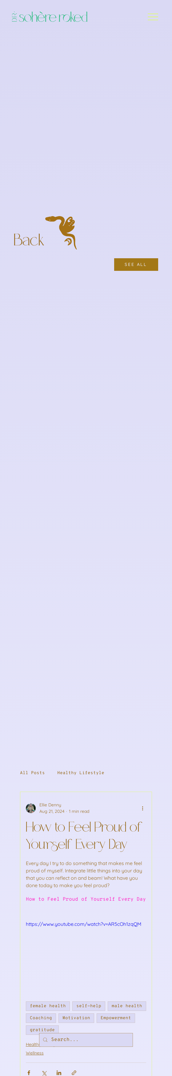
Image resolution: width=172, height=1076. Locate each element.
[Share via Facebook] (29, 1073)
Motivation (76, 1018)
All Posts (32, 773)
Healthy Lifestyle (80, 773)
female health (48, 1006)
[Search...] (85, 1040)
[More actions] (142, 808)
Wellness (35, 1053)
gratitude (42, 1030)
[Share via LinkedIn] (59, 1073)
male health (127, 1006)
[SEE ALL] (136, 264)
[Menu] (152, 16)
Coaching (41, 1018)
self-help (88, 1006)
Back (31, 241)
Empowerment (116, 1018)
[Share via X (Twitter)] (44, 1073)
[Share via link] (74, 1073)
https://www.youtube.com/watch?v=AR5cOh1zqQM (83, 924)
